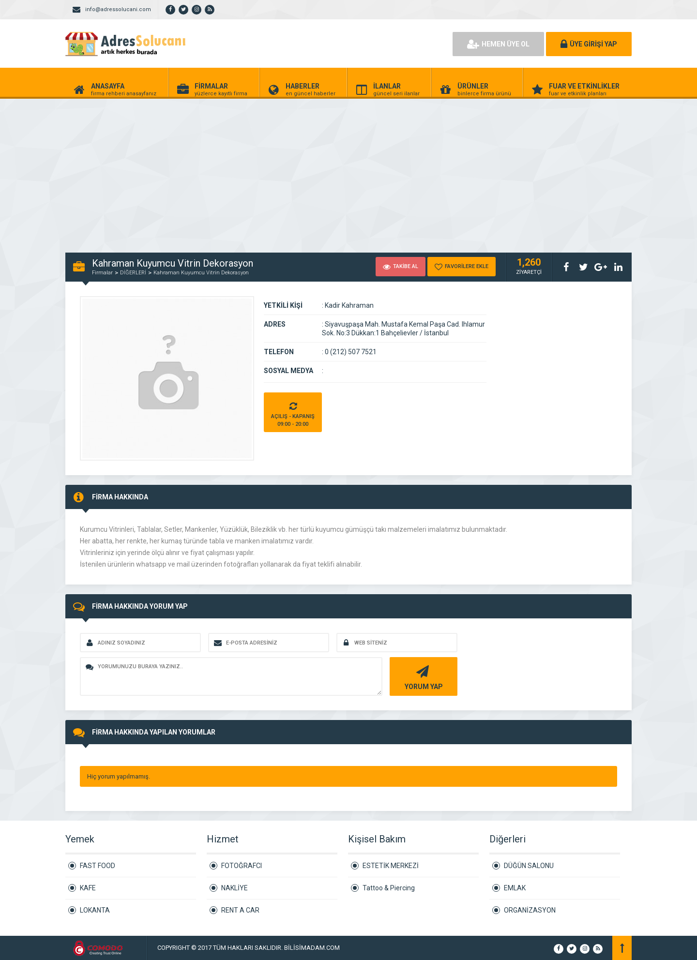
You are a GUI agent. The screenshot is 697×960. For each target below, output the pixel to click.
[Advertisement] (290, 170)
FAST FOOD (97, 866)
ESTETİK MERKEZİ (391, 866)
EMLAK (515, 888)
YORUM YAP (422, 676)
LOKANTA (95, 910)
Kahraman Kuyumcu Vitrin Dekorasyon (201, 273)
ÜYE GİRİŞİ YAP (589, 44)
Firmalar (102, 273)
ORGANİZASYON (530, 910)
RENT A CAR (240, 910)
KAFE (88, 888)
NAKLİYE (234, 888)
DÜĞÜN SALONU (529, 866)
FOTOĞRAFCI (241, 866)
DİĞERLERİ (133, 273)
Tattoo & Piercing (389, 888)
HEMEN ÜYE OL (498, 44)
